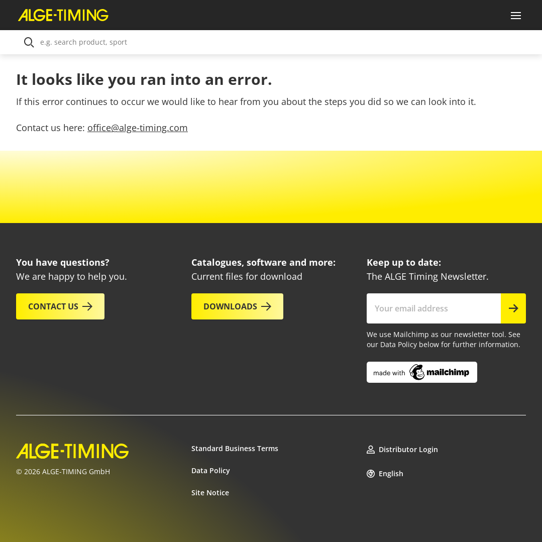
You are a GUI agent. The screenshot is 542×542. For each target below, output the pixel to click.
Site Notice (210, 492)
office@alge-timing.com (137, 128)
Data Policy (210, 470)
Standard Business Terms (234, 448)
